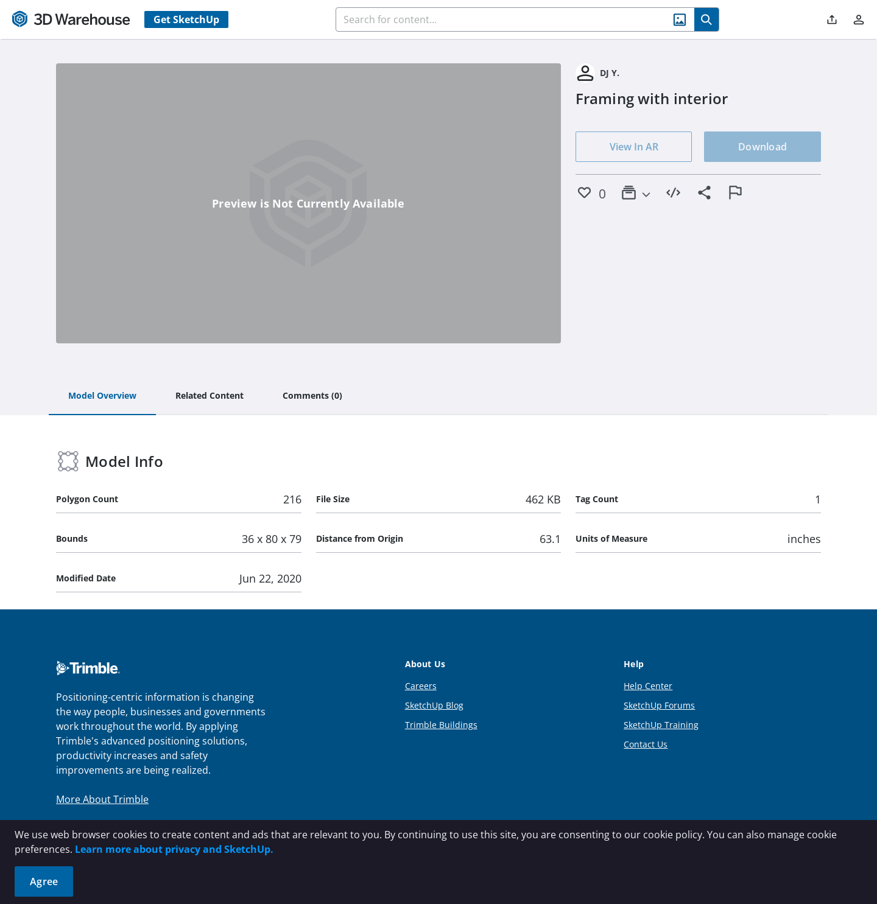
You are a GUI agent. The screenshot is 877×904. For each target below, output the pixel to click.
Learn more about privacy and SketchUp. (174, 849)
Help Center (648, 686)
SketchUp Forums (659, 705)
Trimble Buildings (441, 725)
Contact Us (645, 744)
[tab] (102, 396)
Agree (44, 881)
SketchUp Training (661, 725)
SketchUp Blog (434, 705)
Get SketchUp (186, 19)
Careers (421, 686)
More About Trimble (102, 799)
